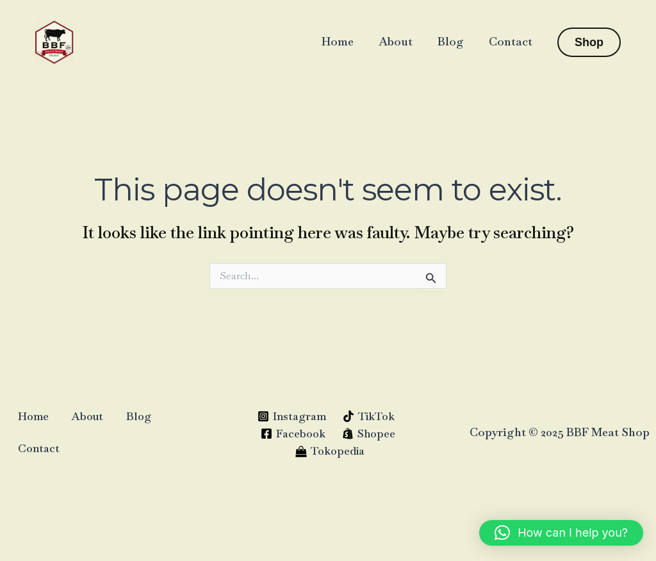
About (400, 41)
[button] (589, 42)
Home (344, 41)
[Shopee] (369, 433)
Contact (511, 41)
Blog (453, 41)
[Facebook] (293, 433)
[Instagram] (292, 416)
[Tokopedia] (330, 451)
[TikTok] (368, 416)
